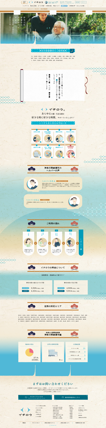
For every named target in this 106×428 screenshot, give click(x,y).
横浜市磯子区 (29, 319)
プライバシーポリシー (36, 422)
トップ (24, 9)
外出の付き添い (56, 411)
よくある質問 (38, 416)
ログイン (84, 2)
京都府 (71, 418)
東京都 (71, 407)
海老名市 (22, 321)
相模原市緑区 (49, 321)
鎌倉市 (77, 321)
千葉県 (71, 411)
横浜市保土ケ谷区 (35, 317)
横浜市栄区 (62, 317)
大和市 (24, 315)
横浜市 (21, 317)
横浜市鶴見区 (79, 319)
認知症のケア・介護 (57, 416)
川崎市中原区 (34, 315)
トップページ (26, 5)
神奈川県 (37, 9)
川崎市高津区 (69, 315)
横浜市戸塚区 (49, 317)
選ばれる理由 (33, 5)
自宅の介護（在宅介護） (58, 407)
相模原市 (28, 321)
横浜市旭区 (56, 317)
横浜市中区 (27, 317)
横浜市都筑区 (57, 319)
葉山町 (64, 321)
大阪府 (71, 414)
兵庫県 (71, 416)
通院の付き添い (56, 410)
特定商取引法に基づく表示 (80, 422)
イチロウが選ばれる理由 (41, 405)
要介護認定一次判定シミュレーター (82, 411)
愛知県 (71, 413)
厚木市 (19, 315)
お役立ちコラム (81, 407)
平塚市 (82, 315)
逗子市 (73, 321)
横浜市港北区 (76, 317)
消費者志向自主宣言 (82, 417)
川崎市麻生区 (77, 315)
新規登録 (78, 2)
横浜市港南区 (83, 317)
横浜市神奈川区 (36, 319)
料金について (56, 5)
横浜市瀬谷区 (21, 319)
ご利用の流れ (49, 5)
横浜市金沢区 (64, 319)
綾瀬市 (55, 321)
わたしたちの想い (81, 5)
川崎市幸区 (62, 315)
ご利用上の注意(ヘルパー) (64, 422)
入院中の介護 (55, 413)
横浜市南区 (42, 317)
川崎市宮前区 (48, 315)
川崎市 (28, 315)
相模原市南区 (42, 321)
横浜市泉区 (68, 317)
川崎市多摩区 (41, 315)
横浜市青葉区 (71, 319)
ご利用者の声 (72, 5)
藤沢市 (68, 321)
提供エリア (64, 5)
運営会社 (24, 422)
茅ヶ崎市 (60, 321)
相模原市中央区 (34, 321)
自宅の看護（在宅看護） (58, 418)
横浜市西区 (50, 319)
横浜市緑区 (43, 319)
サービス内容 (41, 5)
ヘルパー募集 (81, 405)
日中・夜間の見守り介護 (58, 414)
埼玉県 (71, 410)
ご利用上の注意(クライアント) (49, 422)
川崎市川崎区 (56, 315)
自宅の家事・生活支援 (57, 408)
